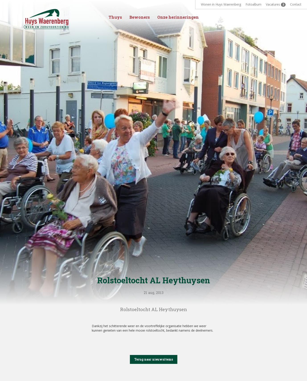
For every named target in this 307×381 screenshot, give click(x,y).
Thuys (115, 17)
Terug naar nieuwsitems (153, 359)
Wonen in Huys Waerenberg (221, 4)
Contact (295, 4)
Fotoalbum (253, 4)
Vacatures (276, 4)
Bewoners (139, 17)
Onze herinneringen (178, 17)
